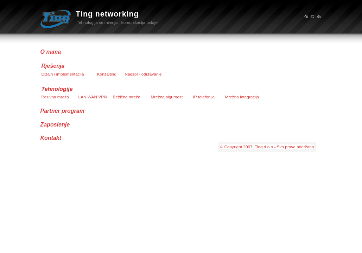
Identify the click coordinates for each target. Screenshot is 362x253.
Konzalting (106, 74)
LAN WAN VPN (92, 97)
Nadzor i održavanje (143, 74)
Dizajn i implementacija (63, 74)
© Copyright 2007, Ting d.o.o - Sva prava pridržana (267, 146)
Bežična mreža (126, 97)
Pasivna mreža (55, 97)
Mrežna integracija (242, 97)
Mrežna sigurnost (167, 97)
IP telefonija (204, 97)
